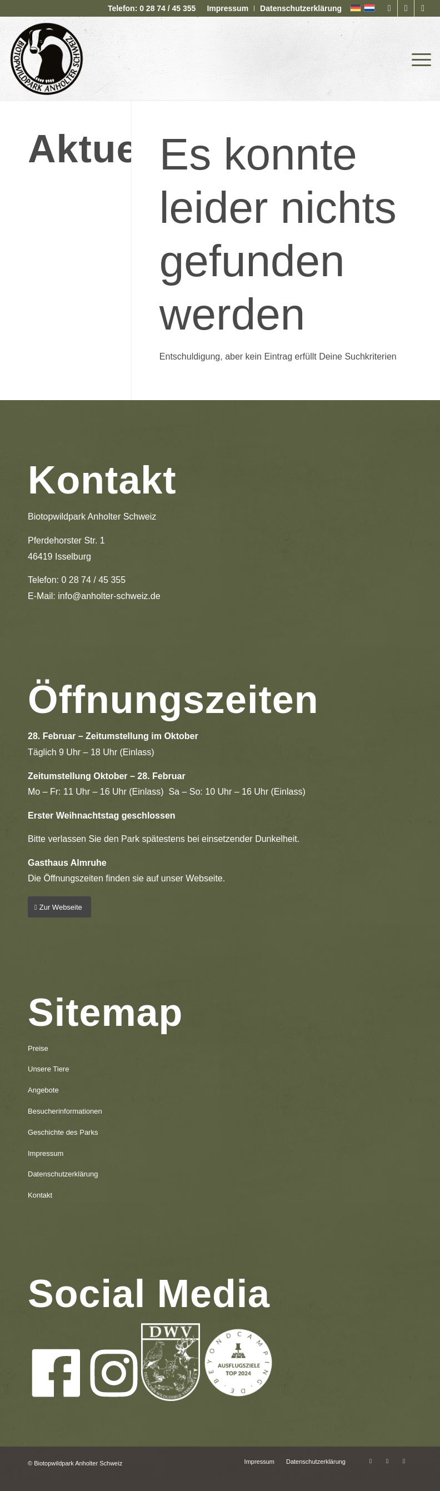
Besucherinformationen (65, 1111)
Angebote (43, 1090)
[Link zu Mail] (422, 8)
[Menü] (418, 58)
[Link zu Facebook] (389, 8)
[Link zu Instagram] (406, 8)
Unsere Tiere (48, 1069)
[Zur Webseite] (59, 907)
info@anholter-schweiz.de (109, 596)
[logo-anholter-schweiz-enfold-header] (46, 58)
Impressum (227, 8)
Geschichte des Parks (63, 1132)
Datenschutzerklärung (301, 8)
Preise (38, 1048)
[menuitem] (227, 8)
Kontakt (40, 1195)
